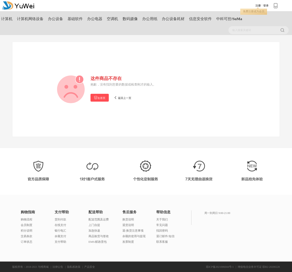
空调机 (112, 19)
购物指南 (28, 212)
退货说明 (128, 225)
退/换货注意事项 (133, 230)
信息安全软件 (200, 19)
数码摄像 (130, 19)
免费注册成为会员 (253, 11)
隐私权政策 (73, 266)
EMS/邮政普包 (97, 241)
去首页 (99, 98)
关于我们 (162, 219)
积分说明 (26, 230)
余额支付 (60, 236)
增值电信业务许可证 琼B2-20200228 (259, 266)
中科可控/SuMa (229, 19)
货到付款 (60, 219)
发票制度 (128, 241)
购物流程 (26, 219)
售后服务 (129, 212)
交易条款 (26, 236)
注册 (258, 5)
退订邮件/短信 (165, 236)
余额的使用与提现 (134, 236)
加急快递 (94, 230)
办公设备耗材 (173, 19)
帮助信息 (163, 212)
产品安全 (89, 266)
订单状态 (26, 241)
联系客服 (162, 241)
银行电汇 (60, 230)
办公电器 (94, 19)
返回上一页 (122, 98)
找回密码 (162, 230)
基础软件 (75, 19)
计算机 (6, 19)
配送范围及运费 (98, 219)
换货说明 (128, 219)
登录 (266, 5)
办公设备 (55, 19)
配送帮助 (95, 212)
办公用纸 (149, 19)
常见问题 (162, 225)
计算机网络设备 (30, 19)
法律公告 (57, 266)
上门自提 (94, 225)
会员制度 (26, 225)
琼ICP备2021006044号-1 (220, 266)
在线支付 (60, 225)
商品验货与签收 (98, 236)
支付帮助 (62, 212)
